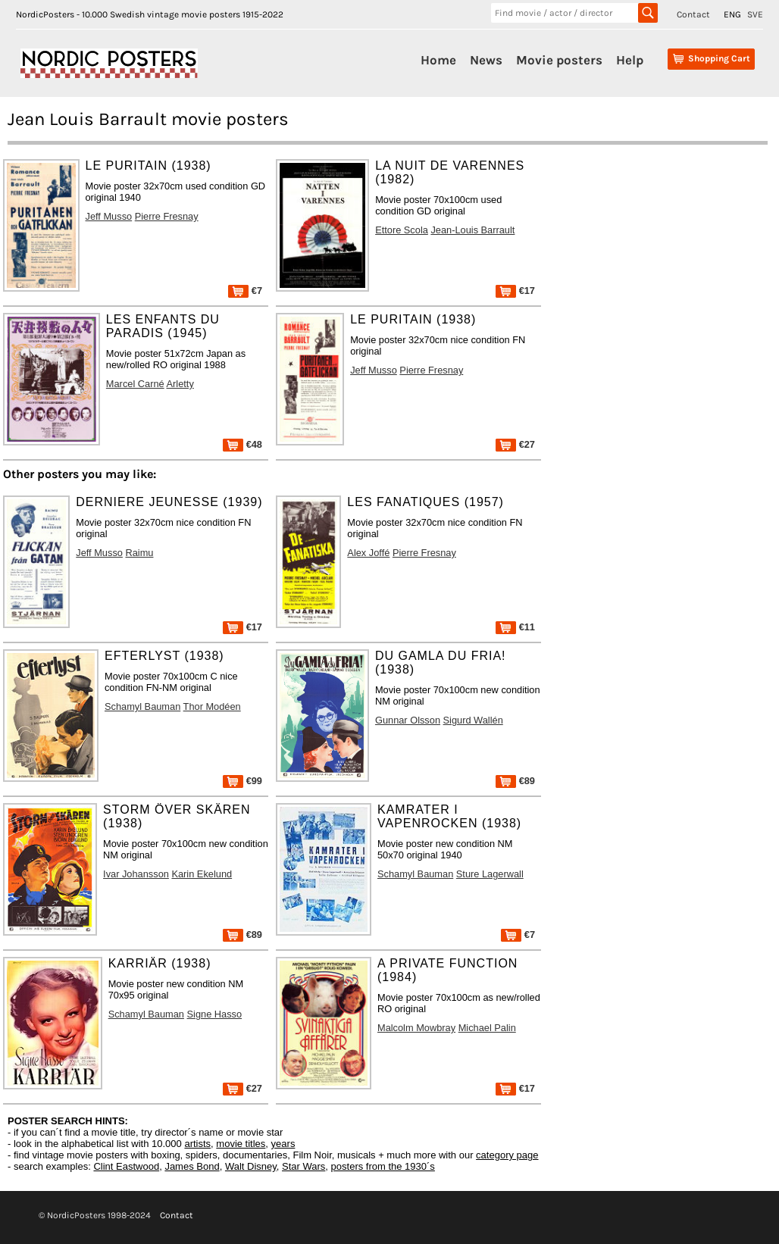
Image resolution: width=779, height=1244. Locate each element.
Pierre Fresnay (167, 216)
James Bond (191, 1166)
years (283, 1143)
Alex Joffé (368, 552)
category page (507, 1155)
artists (197, 1143)
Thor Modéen (212, 706)
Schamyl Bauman (142, 706)
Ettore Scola (401, 230)
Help (629, 59)
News (486, 59)
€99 (242, 780)
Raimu (139, 552)
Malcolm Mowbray (416, 1027)
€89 (515, 780)
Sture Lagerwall (490, 874)
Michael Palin (487, 1027)
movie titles (240, 1143)
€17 (515, 290)
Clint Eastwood (126, 1166)
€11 (515, 627)
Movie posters (559, 59)
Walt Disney (251, 1166)
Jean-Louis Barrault (472, 230)
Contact (693, 14)
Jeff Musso (109, 216)
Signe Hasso (214, 1014)
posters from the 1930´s (383, 1166)
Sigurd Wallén (473, 720)
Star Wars (303, 1166)
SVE (755, 14)
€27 (515, 444)
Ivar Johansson (136, 874)
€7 (245, 290)
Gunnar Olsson (407, 720)
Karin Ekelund (201, 874)
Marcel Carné (135, 383)
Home (438, 59)
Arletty (180, 383)
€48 (242, 444)
